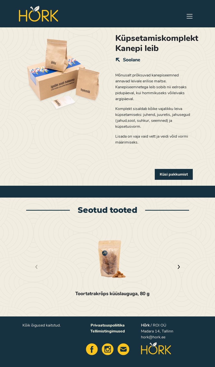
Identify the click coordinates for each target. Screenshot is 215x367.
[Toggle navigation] (189, 16)
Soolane (131, 60)
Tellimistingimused (107, 331)
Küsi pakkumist (174, 174)
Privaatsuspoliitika (108, 325)
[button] (178, 267)
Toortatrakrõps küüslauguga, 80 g (112, 294)
